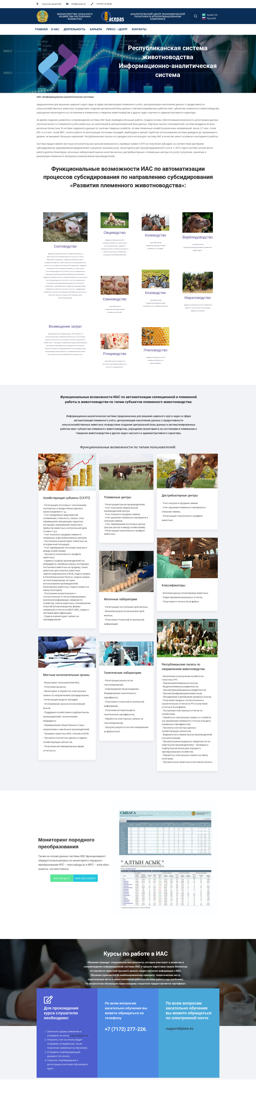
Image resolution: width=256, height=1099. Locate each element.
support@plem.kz (79, 1035)
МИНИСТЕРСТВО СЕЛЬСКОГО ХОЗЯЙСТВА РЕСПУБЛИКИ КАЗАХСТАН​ (75, 16)
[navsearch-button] (195, 16)
